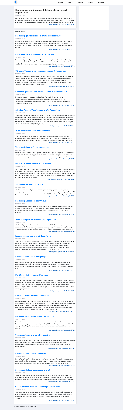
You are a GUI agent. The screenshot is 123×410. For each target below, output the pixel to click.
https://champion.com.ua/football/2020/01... (61, 49)
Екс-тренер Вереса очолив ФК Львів (31, 201)
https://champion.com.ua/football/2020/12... (61, 330)
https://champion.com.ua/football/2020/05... (61, 105)
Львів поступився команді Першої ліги (32, 131)
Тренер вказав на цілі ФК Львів (29, 184)
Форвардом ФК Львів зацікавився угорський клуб (37, 386)
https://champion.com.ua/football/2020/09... (61, 270)
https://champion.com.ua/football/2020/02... (61, 231)
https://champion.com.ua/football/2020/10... (61, 159)
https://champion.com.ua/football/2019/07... (61, 142)
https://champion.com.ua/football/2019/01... (61, 66)
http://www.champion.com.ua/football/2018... (61, 179)
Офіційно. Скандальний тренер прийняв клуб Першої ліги (40, 71)
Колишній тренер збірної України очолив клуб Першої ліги (41, 91)
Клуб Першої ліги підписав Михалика (31, 275)
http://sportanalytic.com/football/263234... (62, 126)
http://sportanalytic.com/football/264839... (62, 252)
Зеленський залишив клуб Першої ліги (32, 335)
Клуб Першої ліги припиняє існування (32, 296)
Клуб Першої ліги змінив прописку (30, 354)
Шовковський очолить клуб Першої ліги (33, 236)
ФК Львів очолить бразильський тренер (33, 164)
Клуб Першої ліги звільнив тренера (30, 257)
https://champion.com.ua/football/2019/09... (61, 24)
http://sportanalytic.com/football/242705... (62, 291)
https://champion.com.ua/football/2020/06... (61, 349)
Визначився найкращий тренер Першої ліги (34, 316)
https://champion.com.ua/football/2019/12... (61, 381)
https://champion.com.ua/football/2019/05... (61, 400)
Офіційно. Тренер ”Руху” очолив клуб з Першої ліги (37, 110)
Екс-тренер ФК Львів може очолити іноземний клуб (38, 36)
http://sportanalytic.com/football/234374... (62, 86)
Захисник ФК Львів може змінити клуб (32, 370)
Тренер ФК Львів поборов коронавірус (32, 147)
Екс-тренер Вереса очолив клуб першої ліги (34, 54)
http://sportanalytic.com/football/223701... (62, 311)
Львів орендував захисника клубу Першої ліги (35, 219)
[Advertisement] (94, 18)
